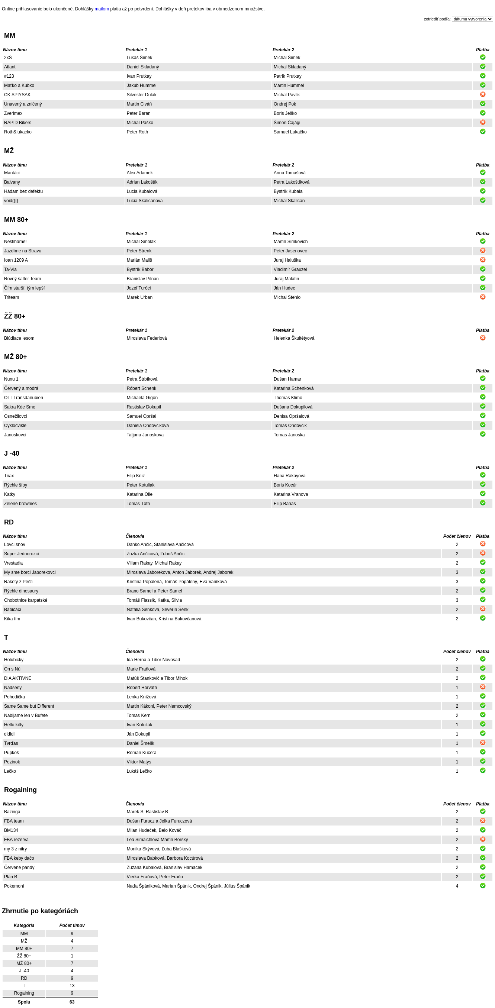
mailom (102, 9)
